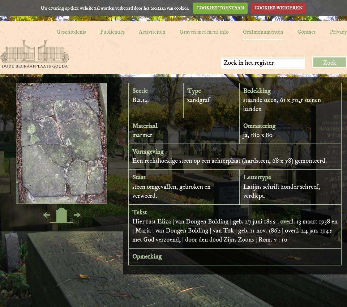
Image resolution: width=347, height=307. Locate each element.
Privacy (338, 31)
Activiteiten (152, 31)
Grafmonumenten (263, 31)
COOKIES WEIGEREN (278, 8)
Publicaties (112, 31)
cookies (181, 8)
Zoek (330, 63)
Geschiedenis (71, 31)
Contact (306, 31)
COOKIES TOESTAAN (220, 8)
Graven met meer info (204, 31)
